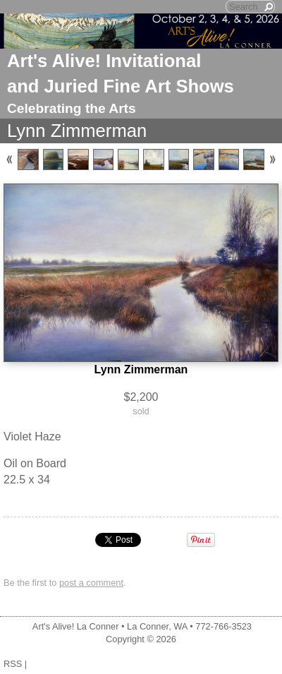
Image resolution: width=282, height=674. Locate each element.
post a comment (91, 582)
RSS (13, 663)
